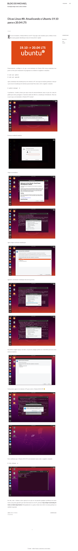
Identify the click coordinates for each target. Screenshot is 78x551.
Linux (63, 41)
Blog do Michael (17, 3)
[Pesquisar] (65, 3)
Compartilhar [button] (65, 35)
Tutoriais (63, 42)
